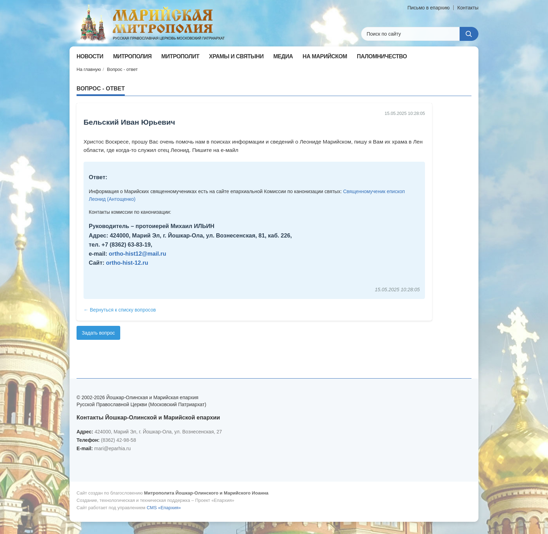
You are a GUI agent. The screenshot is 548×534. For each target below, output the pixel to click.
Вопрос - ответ (122, 69)
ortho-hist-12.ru (127, 262)
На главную (89, 69)
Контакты (467, 7)
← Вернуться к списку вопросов (120, 310)
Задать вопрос (98, 333)
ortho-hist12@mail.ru (137, 253)
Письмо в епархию (429, 7)
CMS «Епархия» (164, 507)
